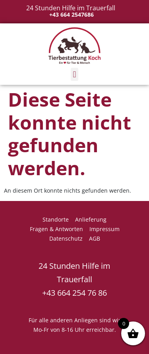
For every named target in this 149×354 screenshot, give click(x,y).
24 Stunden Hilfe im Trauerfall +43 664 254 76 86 (74, 279)
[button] (74, 74)
